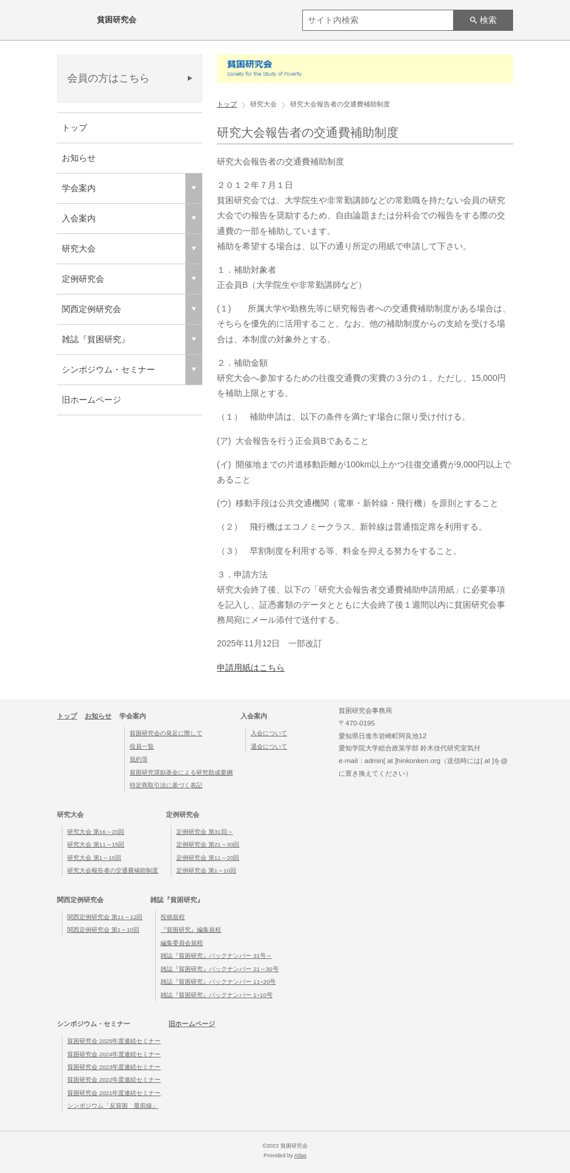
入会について (269, 733)
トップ (74, 127)
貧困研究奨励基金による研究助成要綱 (181, 772)
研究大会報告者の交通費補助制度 (112, 870)
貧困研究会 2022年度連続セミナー (114, 1079)
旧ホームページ (91, 400)
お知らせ (79, 158)
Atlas (300, 1155)
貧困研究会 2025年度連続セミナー (114, 1041)
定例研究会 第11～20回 (207, 857)
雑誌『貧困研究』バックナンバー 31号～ (216, 955)
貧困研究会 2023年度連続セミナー (114, 1067)
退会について (269, 746)
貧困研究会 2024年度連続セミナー (114, 1054)
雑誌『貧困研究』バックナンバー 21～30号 (219, 969)
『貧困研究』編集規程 (191, 929)
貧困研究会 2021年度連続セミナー (114, 1093)
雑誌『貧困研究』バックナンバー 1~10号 (217, 995)
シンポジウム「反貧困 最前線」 (112, 1105)
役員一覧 (142, 746)
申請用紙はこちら (251, 667)
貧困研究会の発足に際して (166, 733)
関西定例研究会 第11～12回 (104, 917)
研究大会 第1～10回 (94, 857)
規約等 (139, 759)
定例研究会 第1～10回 (206, 870)
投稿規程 (173, 917)
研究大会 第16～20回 (95, 831)
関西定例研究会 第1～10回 (103, 929)
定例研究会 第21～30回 (207, 844)
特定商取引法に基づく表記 (166, 785)
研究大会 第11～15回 (95, 844)
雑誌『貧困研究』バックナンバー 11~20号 (218, 981)
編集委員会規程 (182, 943)
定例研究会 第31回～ (204, 831)
